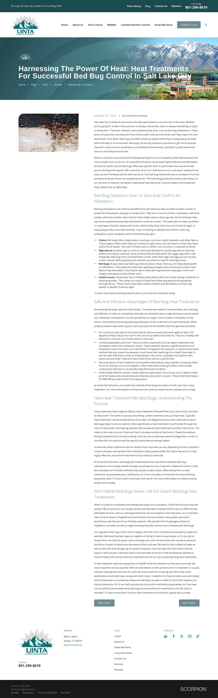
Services (118, 664)
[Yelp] (181, 636)
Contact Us (161, 6)
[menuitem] (15, 692)
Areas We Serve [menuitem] (163, 24)
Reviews (176, 6)
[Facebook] (173, 636)
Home (117, 636)
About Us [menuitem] (78, 24)
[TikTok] (197, 636)
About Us (119, 641)
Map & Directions (73, 645)
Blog (147, 6)
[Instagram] (189, 636)
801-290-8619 (196, 7)
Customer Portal (123, 653)
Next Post (189, 603)
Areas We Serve (122, 647)
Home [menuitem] (64, 24)
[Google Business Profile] (165, 636)
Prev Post (104, 603)
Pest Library (134, 6)
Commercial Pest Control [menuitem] (135, 24)
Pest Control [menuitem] (95, 24)
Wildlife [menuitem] (111, 24)
